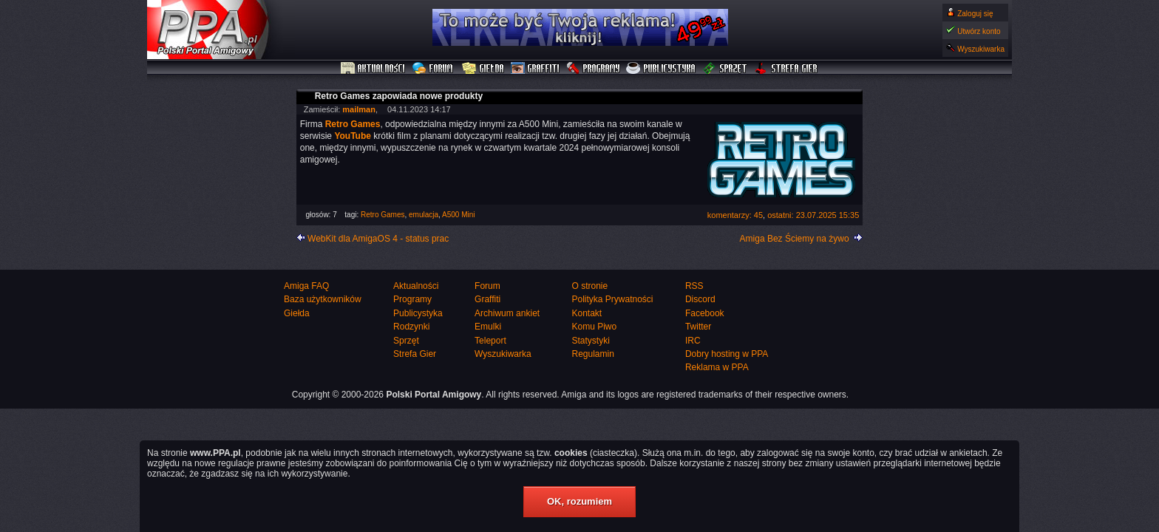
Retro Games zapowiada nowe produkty (399, 96)
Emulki (488, 326)
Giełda (483, 69)
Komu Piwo (593, 326)
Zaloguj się (975, 14)
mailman (358, 109)
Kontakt (586, 313)
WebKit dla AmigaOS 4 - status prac (378, 238)
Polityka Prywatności (612, 299)
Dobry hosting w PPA (727, 354)
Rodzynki (411, 326)
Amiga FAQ (306, 286)
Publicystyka (662, 69)
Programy (593, 69)
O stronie (589, 286)
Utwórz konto (978, 31)
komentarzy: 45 (735, 215)
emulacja (423, 215)
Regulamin (592, 354)
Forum (434, 69)
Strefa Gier (786, 69)
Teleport (490, 340)
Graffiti (535, 69)
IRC (693, 340)
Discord (700, 299)
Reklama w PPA (717, 367)
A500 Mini (458, 215)
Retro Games (382, 215)
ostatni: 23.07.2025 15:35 (813, 215)
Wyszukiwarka (981, 49)
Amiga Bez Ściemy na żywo (794, 238)
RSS (694, 286)
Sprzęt (725, 69)
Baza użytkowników (322, 299)
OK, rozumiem (579, 501)
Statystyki (590, 340)
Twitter (698, 326)
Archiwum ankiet (507, 313)
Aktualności (373, 69)
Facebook (704, 313)
